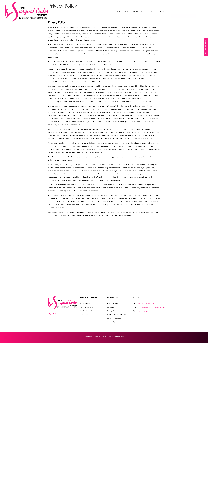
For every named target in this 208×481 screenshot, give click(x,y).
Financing (151, 11)
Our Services (138, 11)
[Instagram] (54, 313)
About (126, 11)
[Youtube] (49, 313)
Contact (162, 11)
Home (119, 11)
